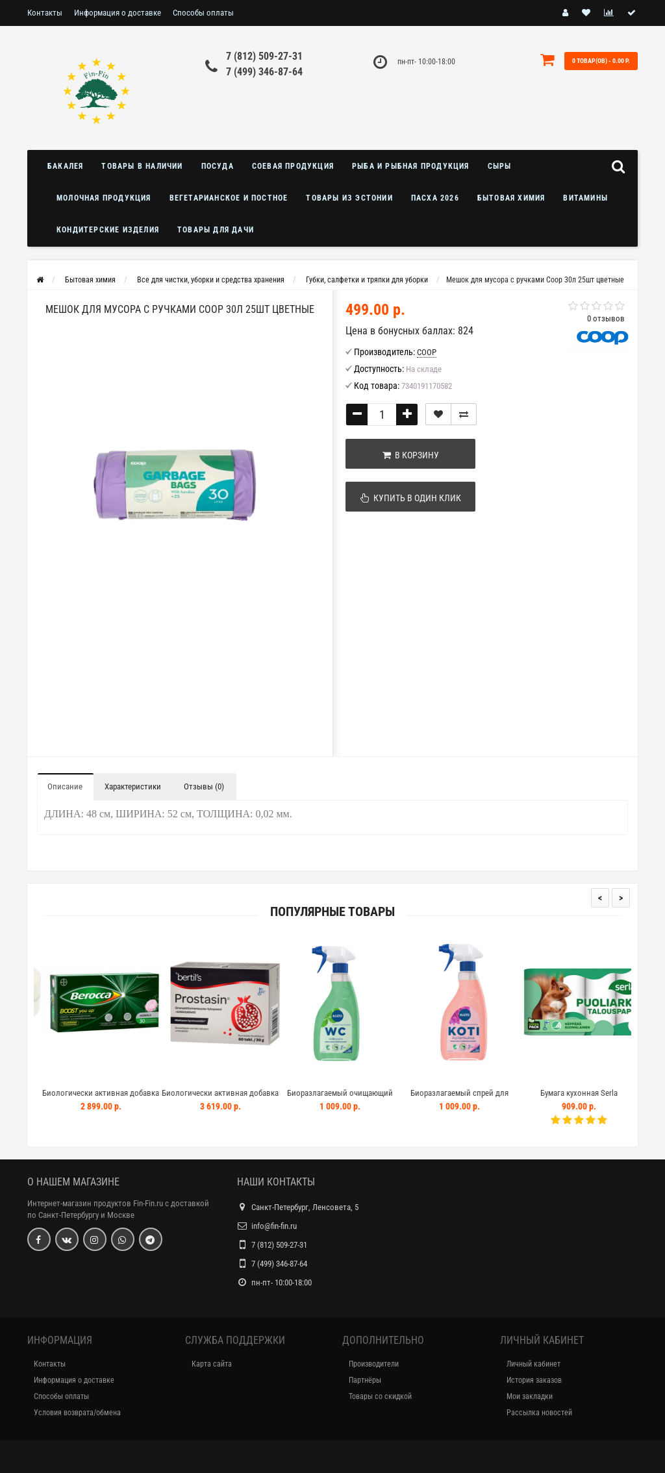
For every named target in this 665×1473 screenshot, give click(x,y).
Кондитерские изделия (107, 229)
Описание (64, 786)
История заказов (534, 1380)
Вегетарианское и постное (228, 198)
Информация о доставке (117, 13)
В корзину (411, 455)
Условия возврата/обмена (77, 1412)
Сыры (500, 166)
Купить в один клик (410, 498)
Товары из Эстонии (349, 198)
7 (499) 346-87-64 (264, 72)
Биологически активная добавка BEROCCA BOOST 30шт (116, 1098)
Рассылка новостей (539, 1412)
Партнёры (365, 1380)
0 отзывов (606, 318)
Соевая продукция (293, 166)
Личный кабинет (533, 1363)
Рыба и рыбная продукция (411, 166)
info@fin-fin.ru (274, 1226)
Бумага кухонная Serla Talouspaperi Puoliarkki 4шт (595, 1098)
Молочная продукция (103, 198)
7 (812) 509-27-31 (264, 56)
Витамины (585, 198)
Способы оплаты (203, 13)
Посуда (217, 166)
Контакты (44, 13)
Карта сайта (212, 1363)
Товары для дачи (215, 229)
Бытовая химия (511, 198)
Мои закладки (530, 1396)
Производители (374, 1363)
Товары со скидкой (380, 1396)
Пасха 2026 (435, 198)
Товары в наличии (141, 166)
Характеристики (133, 786)
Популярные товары (332, 911)
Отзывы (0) (204, 786)
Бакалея (65, 166)
